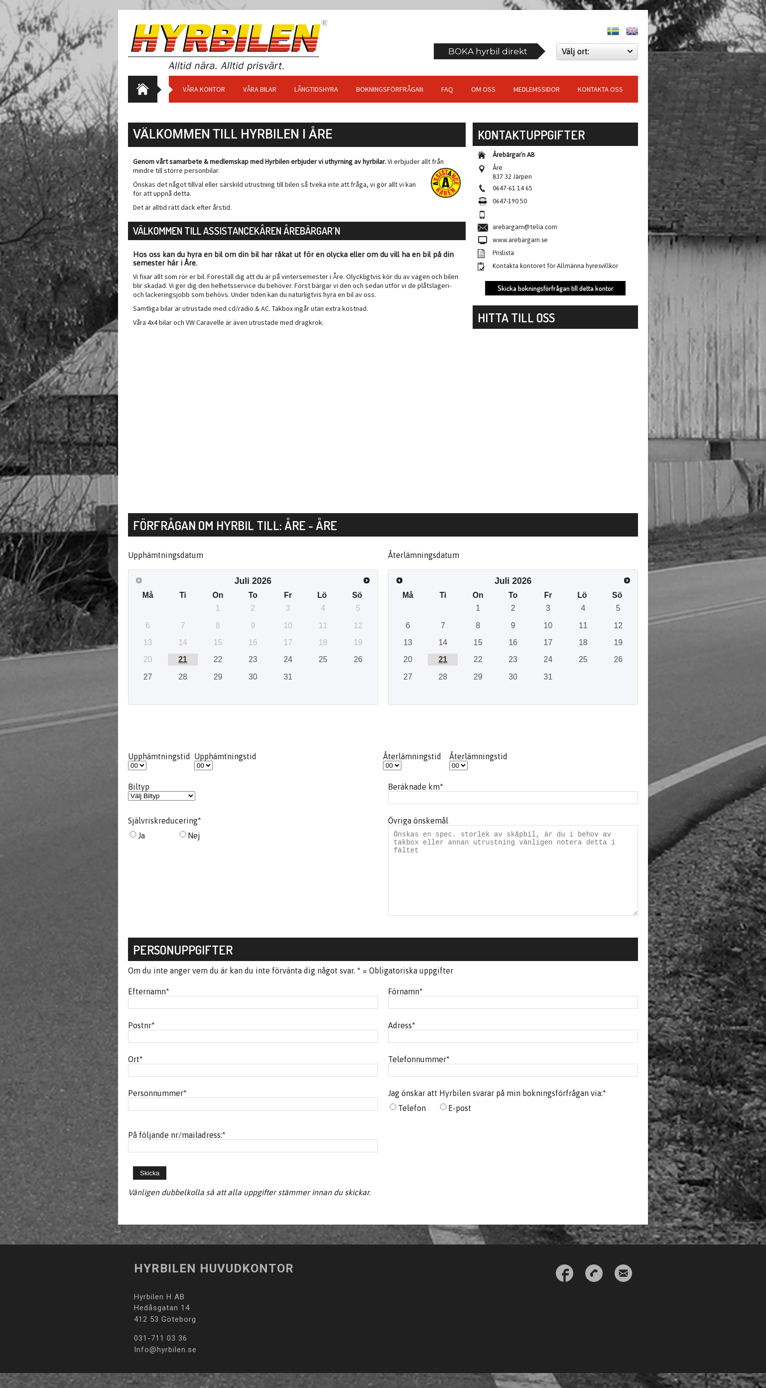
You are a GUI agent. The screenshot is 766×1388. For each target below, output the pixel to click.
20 (407, 659)
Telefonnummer (419, 1074)
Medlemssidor (536, 89)
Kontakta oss (600, 89)
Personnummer (157, 1108)
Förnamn (405, 1006)
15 (478, 642)
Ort (135, 1074)
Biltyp (138, 786)
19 (618, 642)
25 (323, 659)
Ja (141, 835)
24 (287, 659)
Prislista (503, 253)
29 (218, 677)
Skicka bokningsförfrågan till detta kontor (556, 288)
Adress (401, 1040)
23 (253, 659)
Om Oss (483, 89)
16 (513, 642)
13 (407, 642)
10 (548, 625)
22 (218, 659)
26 (358, 659)
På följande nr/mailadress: (177, 1149)
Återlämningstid (412, 756)
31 (287, 677)
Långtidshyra (316, 89)
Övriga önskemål (418, 820)
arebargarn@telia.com (525, 227)
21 (182, 659)
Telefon (412, 1122)
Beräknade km (415, 786)
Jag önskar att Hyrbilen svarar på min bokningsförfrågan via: (497, 1108)
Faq (447, 89)
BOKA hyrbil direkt (487, 51)
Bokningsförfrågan (389, 89)
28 (182, 677)
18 (583, 642)
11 (583, 625)
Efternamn (148, 1006)
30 (253, 677)
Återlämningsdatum (423, 555)
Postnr (141, 1040)
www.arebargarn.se (520, 240)
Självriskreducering (164, 820)
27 (147, 677)
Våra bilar (259, 89)
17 (548, 642)
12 (618, 625)
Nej (194, 835)
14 (442, 642)
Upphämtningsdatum (165, 555)
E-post (459, 1122)
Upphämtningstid (159, 756)
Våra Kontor (204, 89)
